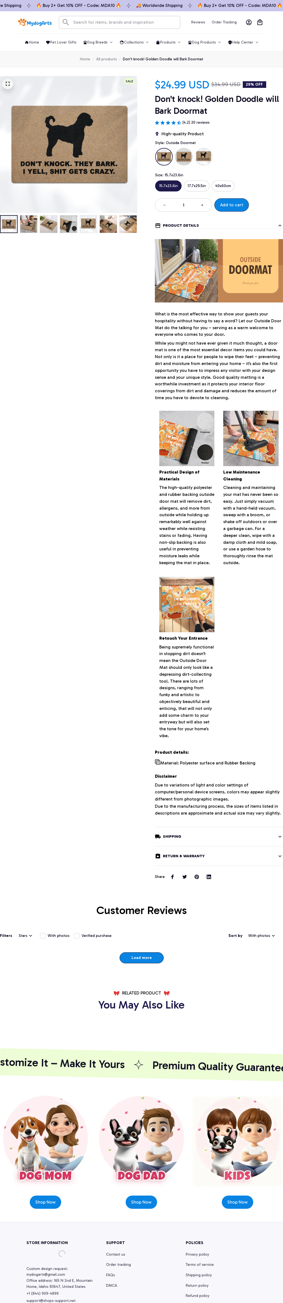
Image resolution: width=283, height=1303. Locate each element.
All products (106, 59)
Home (85, 59)
